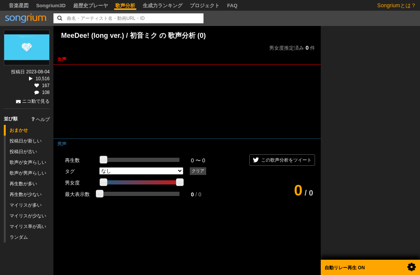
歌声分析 (125, 5)
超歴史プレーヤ (90, 5)
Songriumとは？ (396, 5)
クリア (198, 170)
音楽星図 (19, 5)
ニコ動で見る (36, 101)
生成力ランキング (163, 5)
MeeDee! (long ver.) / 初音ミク (109, 35)
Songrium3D (51, 5)
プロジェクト (205, 5)
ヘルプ (40, 119)
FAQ (232, 5)
